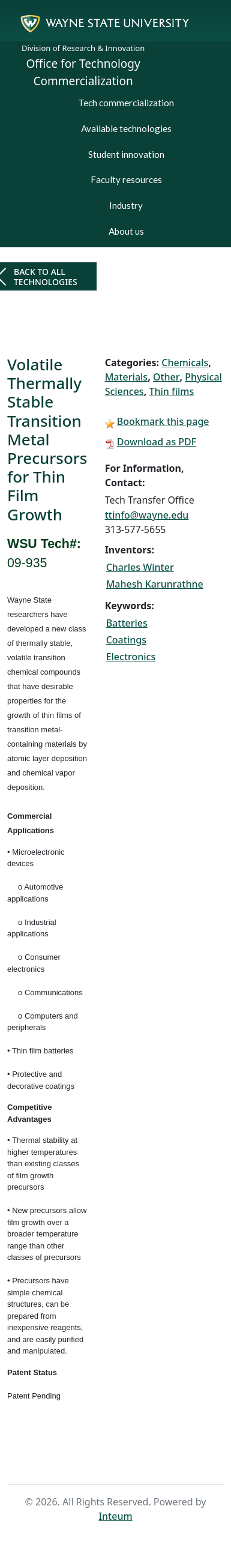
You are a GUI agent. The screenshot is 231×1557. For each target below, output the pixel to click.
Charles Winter (140, 567)
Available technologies (126, 128)
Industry (126, 205)
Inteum (115, 1516)
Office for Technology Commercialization (83, 72)
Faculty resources (126, 179)
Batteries (127, 623)
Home (95, 1462)
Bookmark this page (163, 421)
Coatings (126, 639)
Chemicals (184, 362)
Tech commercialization (126, 102)
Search (134, 1462)
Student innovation (126, 154)
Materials (126, 377)
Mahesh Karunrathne (154, 584)
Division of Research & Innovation (83, 48)
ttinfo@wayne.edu (147, 515)
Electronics (131, 656)
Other (166, 377)
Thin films (171, 391)
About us (126, 231)
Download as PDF (156, 441)
